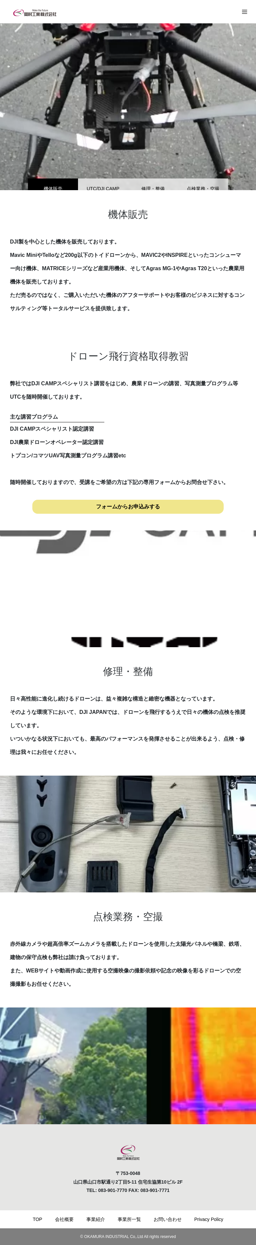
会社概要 (64, 1219)
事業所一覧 (129, 1219)
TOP (37, 1219)
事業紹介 (95, 1219)
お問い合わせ (168, 1219)
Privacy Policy (208, 1219)
